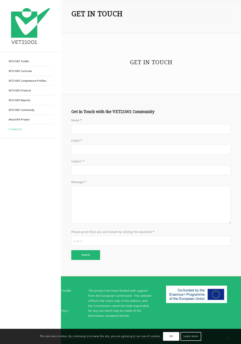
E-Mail (76, 141)
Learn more (191, 336)
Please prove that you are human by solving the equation (113, 232)
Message (78, 182)
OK (171, 336)
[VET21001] (30, 26)
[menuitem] (30, 61)
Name (76, 120)
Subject (77, 161)
